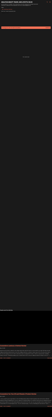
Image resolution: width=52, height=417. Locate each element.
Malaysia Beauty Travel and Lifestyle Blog (16, 2)
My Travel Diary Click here (7, 9)
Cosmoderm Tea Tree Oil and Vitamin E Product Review (18, 394)
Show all (48, 27)
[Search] (47, 2)
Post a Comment (7, 358)
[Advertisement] (11, 43)
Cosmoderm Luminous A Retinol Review (13, 346)
